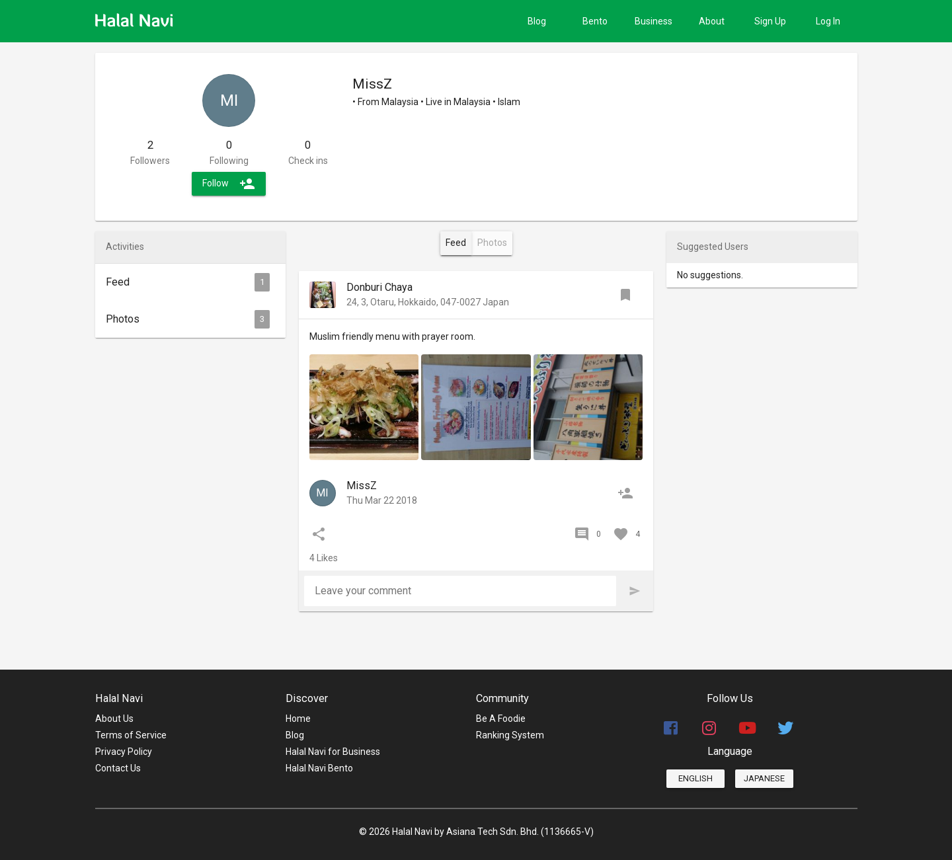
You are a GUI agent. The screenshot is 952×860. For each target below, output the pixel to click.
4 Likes (323, 558)
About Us (114, 718)
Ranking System (510, 735)
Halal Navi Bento (319, 768)
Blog (295, 735)
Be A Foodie (501, 718)
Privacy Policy (123, 751)
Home (298, 718)
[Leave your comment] (460, 591)
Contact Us (118, 768)
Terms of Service (131, 735)
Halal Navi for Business (333, 751)
